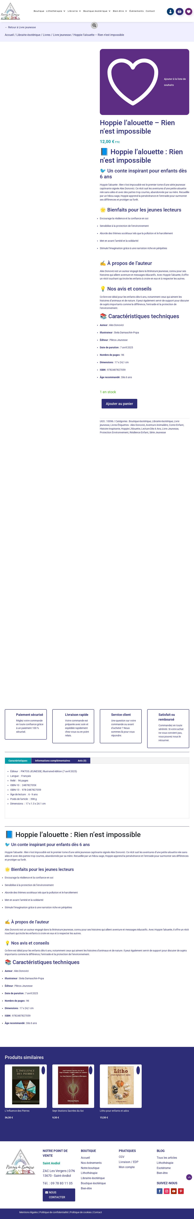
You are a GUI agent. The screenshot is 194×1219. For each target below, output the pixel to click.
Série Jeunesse (157, 432)
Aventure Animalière (157, 425)
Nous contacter (57, 1195)
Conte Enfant (176, 425)
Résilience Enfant (139, 432)
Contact (150, 11)
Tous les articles (167, 1157)
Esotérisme (164, 1167)
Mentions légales (28, 1212)
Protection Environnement (114, 432)
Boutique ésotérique (95, 11)
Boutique (39, 11)
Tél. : (47, 1183)
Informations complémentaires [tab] (52, 760)
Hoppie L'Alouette (130, 428)
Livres (46, 35)
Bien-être (118, 11)
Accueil (9, 35)
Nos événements (91, 1163)
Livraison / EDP (128, 1162)
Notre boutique (90, 1167)
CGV (121, 1156)
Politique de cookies (81, 1212)
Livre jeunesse (62, 35)
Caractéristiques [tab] (18, 760)
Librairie (73, 11)
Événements (136, 11)
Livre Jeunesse (170, 428)
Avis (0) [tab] (82, 760)
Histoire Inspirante (110, 428)
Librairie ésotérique (28, 35)
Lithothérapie (54, 11)
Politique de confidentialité (53, 1212)
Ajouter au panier (119, 404)
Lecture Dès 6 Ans (151, 428)
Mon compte (127, 1167)
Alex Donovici (137, 425)
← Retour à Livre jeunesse (20, 27)
